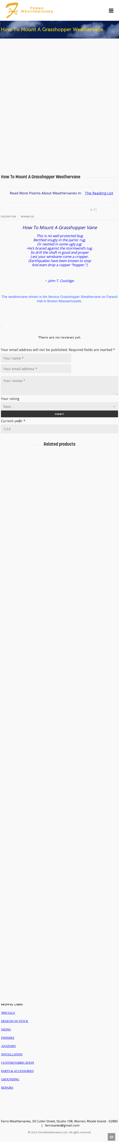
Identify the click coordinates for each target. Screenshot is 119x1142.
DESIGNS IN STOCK (14, 1021)
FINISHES (7, 1037)
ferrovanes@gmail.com (62, 1125)
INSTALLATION (11, 1054)
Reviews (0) (27, 216)
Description (8, 216)
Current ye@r (13, 421)
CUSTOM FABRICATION (17, 1062)
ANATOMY (8, 1046)
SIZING (6, 1029)
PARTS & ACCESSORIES (17, 1071)
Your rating (10, 398)
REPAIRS (7, 1087)
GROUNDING (10, 1079)
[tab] (9, 216)
